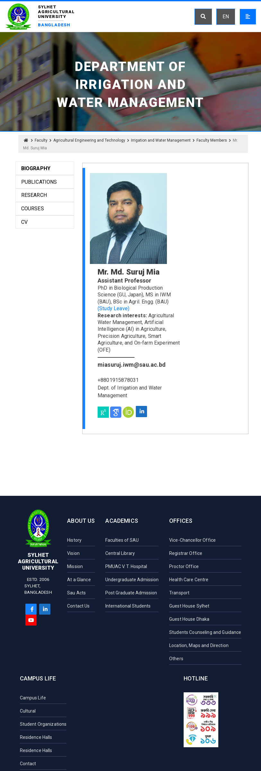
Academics (121, 520)
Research (34, 195)
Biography (35, 168)
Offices (180, 520)
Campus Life (38, 678)
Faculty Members (211, 140)
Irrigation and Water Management (161, 140)
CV (24, 222)
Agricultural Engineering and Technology (89, 140)
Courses (32, 209)
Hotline (196, 678)
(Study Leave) (113, 308)
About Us (81, 520)
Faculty (41, 140)
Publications (39, 182)
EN (225, 16)
